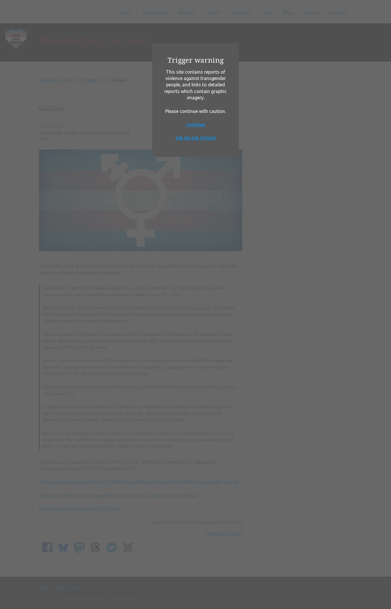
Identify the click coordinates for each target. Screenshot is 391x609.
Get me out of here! (196, 137)
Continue (195, 124)
